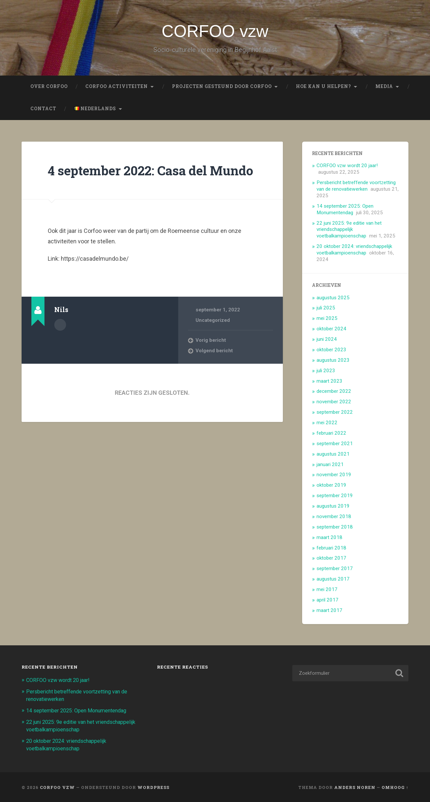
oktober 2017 (331, 560)
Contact (43, 110)
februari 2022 (331, 435)
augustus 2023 (333, 361)
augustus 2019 (333, 508)
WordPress (153, 786)
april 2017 (327, 601)
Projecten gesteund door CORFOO (222, 88)
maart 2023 (329, 382)
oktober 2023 (331, 351)
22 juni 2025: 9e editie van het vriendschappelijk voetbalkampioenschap (349, 230)
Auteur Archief (60, 342)
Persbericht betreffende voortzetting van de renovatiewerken (356, 187)
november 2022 (334, 403)
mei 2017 (327, 591)
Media (384, 88)
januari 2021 (330, 466)
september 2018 (335, 528)
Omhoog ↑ (395, 786)
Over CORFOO (49, 88)
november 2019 (334, 476)
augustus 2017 (333, 581)
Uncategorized (213, 337)
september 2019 (335, 497)
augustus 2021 (333, 455)
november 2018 (334, 518)
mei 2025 (327, 320)
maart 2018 (329, 539)
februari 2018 (331, 549)
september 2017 (335, 570)
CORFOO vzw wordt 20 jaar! (347, 167)
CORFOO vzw (215, 32)
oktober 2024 (331, 330)
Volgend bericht (214, 368)
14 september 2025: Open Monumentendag (345, 210)
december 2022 (334, 393)
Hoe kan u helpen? (323, 88)
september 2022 (335, 414)
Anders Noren (354, 786)
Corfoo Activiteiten (116, 88)
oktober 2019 (331, 487)
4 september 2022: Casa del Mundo (131, 179)
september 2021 (335, 445)
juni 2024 (327, 341)
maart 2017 (329, 612)
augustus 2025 (333, 299)
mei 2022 (327, 424)
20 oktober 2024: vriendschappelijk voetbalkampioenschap (354, 251)
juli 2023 (326, 372)
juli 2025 (326, 309)
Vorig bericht (211, 358)
